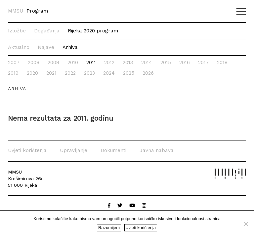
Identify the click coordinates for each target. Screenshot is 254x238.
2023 (89, 73)
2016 (184, 62)
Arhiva (70, 47)
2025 (128, 73)
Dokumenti (113, 150)
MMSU (15, 11)
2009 (53, 62)
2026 (148, 73)
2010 (72, 62)
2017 (203, 62)
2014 (146, 62)
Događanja (47, 31)
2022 (70, 73)
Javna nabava (157, 150)
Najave (46, 47)
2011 (91, 62)
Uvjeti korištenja (27, 150)
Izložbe (17, 31)
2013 (128, 62)
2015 (165, 62)
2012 (109, 62)
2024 (109, 73)
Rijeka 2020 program (93, 31)
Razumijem (109, 227)
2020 (32, 73)
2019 (13, 73)
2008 (33, 62)
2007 (14, 62)
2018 (222, 62)
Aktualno (18, 47)
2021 (51, 73)
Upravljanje (73, 150)
